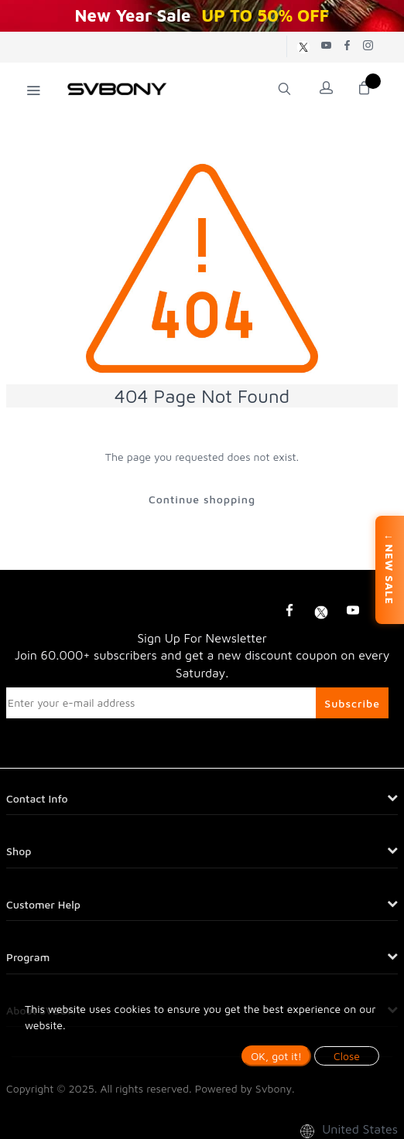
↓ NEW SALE (389, 569)
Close (347, 1055)
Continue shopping (202, 499)
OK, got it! (276, 1055)
